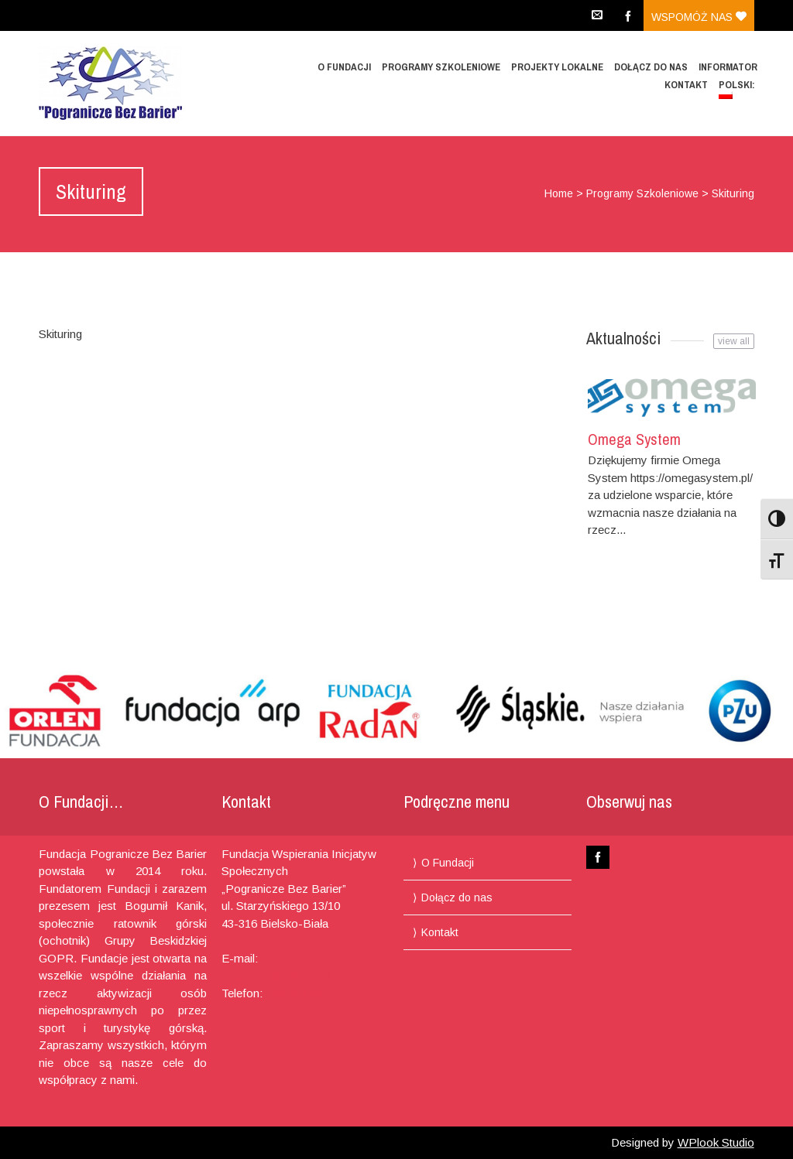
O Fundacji (344, 67)
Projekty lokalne (557, 67)
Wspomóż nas (699, 17)
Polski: (738, 88)
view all (734, 341)
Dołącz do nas (651, 67)
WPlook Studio (716, 1142)
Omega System (634, 439)
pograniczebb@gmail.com (288, 975)
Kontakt (686, 84)
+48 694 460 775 (308, 993)
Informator (728, 67)
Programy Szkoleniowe (441, 67)
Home (558, 193)
